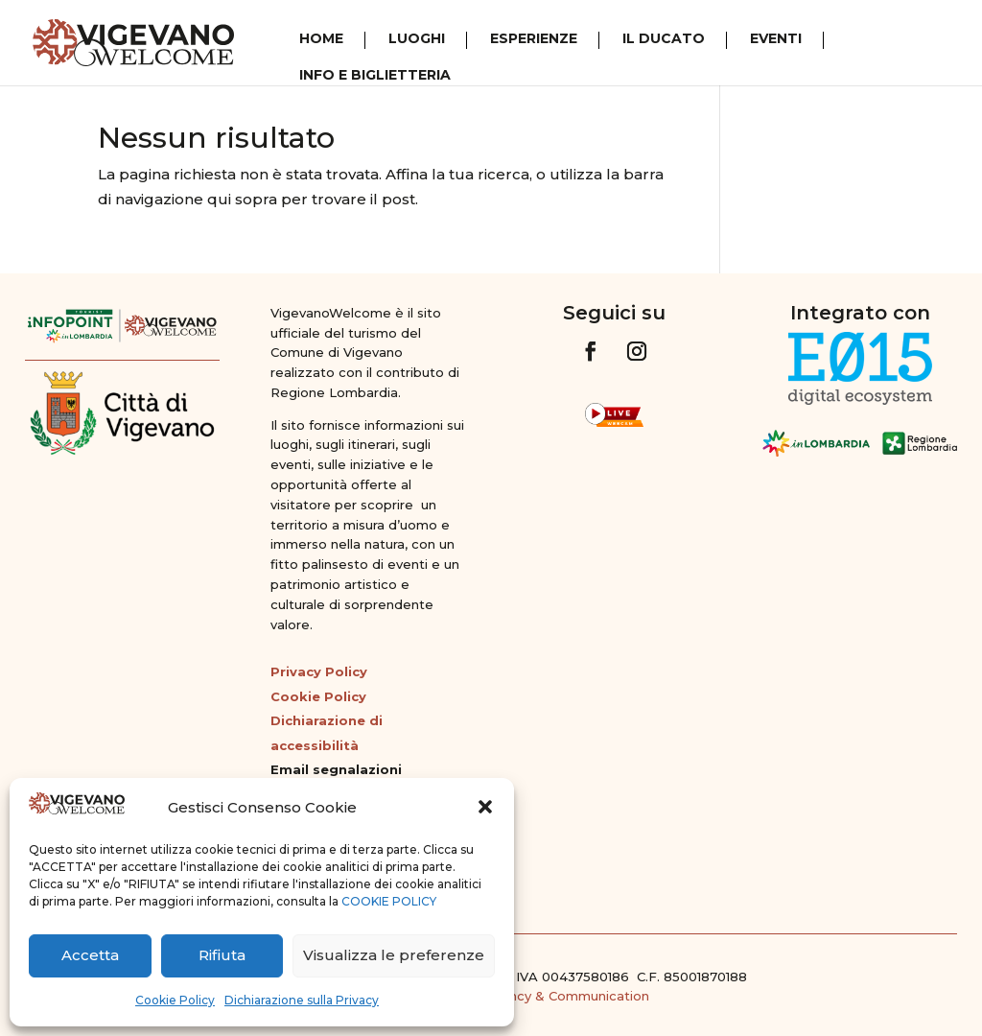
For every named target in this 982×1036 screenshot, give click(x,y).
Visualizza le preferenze (393, 955)
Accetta (90, 955)
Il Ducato (663, 39)
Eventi (776, 39)
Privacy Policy (318, 671)
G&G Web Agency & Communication (532, 995)
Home (321, 39)
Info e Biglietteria (375, 75)
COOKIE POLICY (388, 901)
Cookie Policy (175, 1000)
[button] (485, 806)
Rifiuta (222, 955)
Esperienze (533, 39)
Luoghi (416, 39)
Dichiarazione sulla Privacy (301, 1000)
